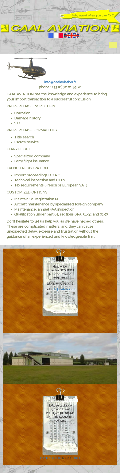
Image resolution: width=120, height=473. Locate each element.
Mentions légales (51, 457)
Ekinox (76, 457)
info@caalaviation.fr (60, 82)
